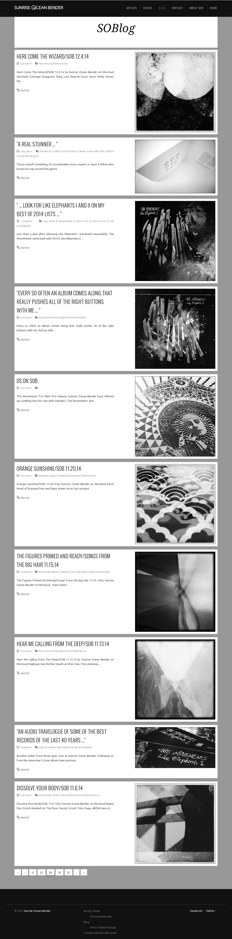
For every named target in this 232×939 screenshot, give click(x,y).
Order (147, 8)
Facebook (196, 910)
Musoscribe (66, 221)
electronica (69, 151)
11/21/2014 (26, 388)
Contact (177, 8)
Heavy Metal (52, 572)
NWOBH (65, 572)
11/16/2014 (26, 572)
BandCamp (105, 916)
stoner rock (78, 651)
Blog (162, 8)
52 (41, 872)
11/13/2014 (26, 651)
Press (93, 927)
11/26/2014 (26, 221)
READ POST (25, 90)
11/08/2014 (26, 747)
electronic (45, 795)
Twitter (210, 910)
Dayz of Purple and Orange (55, 747)
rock (75, 572)
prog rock (61, 795)
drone (44, 151)
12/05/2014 (26, 64)
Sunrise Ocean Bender (37, 910)
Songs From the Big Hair (95, 572)
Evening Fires (47, 476)
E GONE (55, 151)
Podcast (111, 927)
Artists (132, 8)
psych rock (45, 64)
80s (40, 572)
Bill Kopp (49, 221)
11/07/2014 (26, 795)
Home (213, 8)
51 (33, 872)
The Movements (77, 317)
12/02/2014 (26, 151)
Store (93, 916)
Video (101, 927)
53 (50, 872)
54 (59, 872)
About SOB (196, 8)
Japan (60, 476)
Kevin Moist (73, 476)
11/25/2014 (26, 317)
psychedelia (32, 156)
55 (68, 872)
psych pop (82, 221)
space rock (61, 64)
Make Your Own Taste (92, 151)
